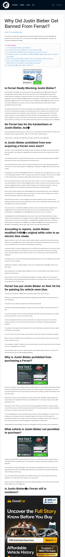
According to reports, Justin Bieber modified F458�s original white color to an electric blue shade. (32, 55)
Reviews (15, 5)
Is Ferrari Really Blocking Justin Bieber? (19, 48)
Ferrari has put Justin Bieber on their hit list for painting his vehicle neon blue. (30, 58)
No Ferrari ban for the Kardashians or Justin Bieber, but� (24, 50)
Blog (28, 5)
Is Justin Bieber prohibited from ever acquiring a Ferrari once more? (27, 52)
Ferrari (6, 32)
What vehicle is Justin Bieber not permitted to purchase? (24, 63)
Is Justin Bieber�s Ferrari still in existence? (20, 65)
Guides (22, 5)
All (33, 5)
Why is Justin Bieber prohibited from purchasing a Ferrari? (24, 61)
